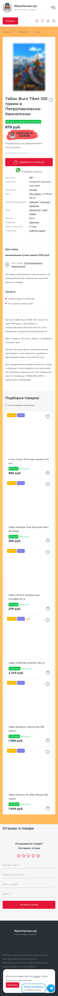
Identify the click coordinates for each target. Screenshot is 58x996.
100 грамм (35, 193)
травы (32, 213)
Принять (12, 985)
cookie (36, 976)
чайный (34, 202)
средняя (34, 222)
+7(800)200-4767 (34, 376)
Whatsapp (25, 379)
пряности (35, 210)
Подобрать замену (29, 170)
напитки (34, 205)
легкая (33, 189)
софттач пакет (37, 230)
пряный (45, 202)
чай (44, 210)
